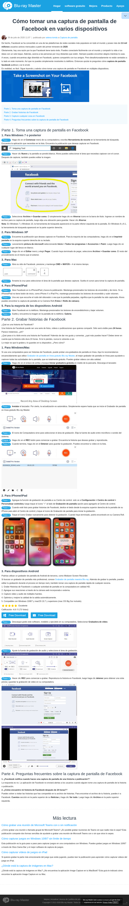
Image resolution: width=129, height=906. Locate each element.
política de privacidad (77, 899)
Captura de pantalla (69, 37)
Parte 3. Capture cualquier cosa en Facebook (24, 116)
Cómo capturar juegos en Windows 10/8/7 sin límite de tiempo (36, 838)
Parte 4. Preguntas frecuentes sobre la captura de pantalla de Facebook (36, 120)
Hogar (57, 6)
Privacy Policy (112, 900)
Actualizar (54, 899)
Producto (106, 6)
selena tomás (52, 37)
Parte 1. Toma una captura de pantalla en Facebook (27, 109)
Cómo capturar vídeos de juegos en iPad (24, 852)
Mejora (93, 6)
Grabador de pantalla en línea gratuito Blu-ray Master (51, 356)
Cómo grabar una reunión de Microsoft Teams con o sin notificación (39, 825)
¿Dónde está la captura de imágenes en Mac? (27, 865)
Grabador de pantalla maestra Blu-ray (72, 579)
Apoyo (120, 6)
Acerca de (64, 899)
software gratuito (75, 6)
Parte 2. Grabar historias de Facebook (21, 112)
